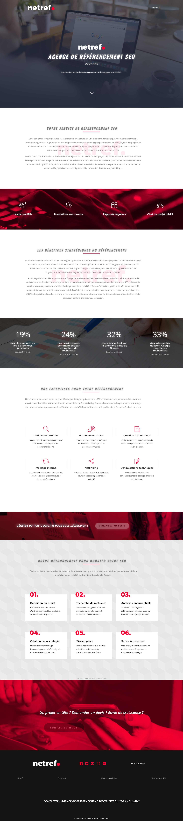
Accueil (79, 678)
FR (98, 818)
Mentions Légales (91, 818)
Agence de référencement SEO (95, 678)
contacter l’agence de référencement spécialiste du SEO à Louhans (92, 801)
